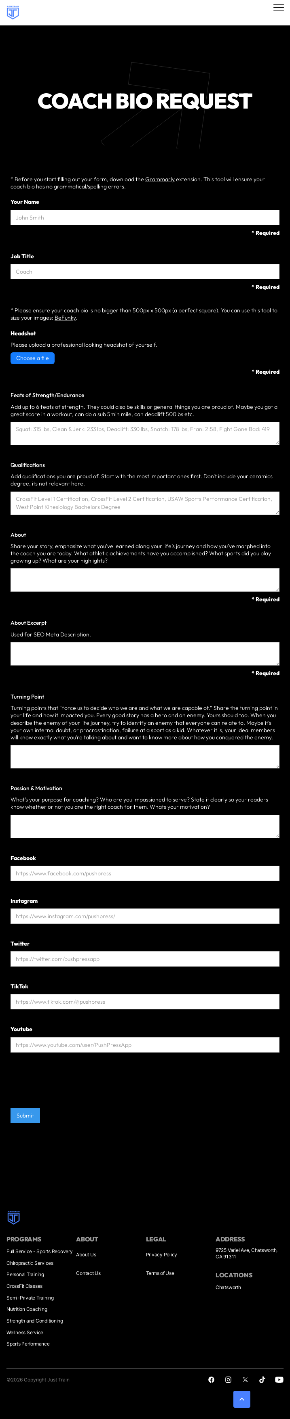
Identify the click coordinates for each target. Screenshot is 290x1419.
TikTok (19, 986)
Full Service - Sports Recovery (39, 1251)
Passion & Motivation (36, 788)
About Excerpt (29, 622)
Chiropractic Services (29, 1263)
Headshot (23, 333)
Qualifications (28, 465)
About (18, 534)
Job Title (22, 256)
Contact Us (88, 1273)
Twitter (20, 943)
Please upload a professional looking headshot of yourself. (84, 344)
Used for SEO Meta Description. (51, 634)
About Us (86, 1255)
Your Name (25, 201)
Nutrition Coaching (26, 1309)
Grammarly (160, 179)
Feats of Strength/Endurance (47, 395)
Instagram (24, 900)
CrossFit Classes (24, 1286)
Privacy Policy (162, 1255)
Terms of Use (160, 1273)
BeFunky (65, 317)
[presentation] (72, 1084)
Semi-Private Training (30, 1298)
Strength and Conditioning (34, 1321)
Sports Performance (28, 1344)
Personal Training (25, 1274)
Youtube (21, 1029)
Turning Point (27, 696)
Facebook (23, 857)
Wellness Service (24, 1332)
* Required (265, 232)
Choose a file (32, 358)
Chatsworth (228, 1287)
